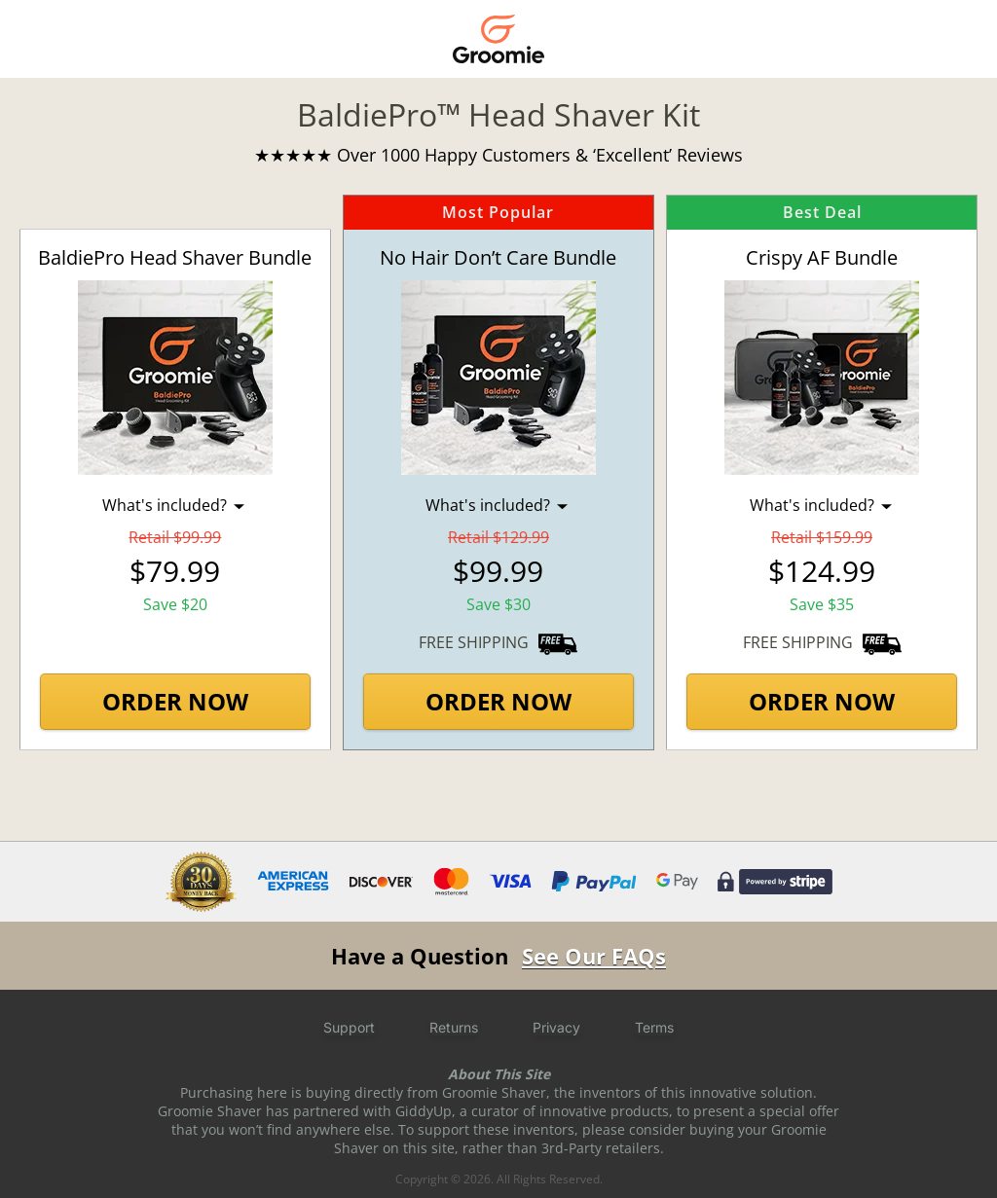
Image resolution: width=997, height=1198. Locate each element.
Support (349, 1027)
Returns (453, 1027)
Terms (654, 1027)
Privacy (556, 1027)
